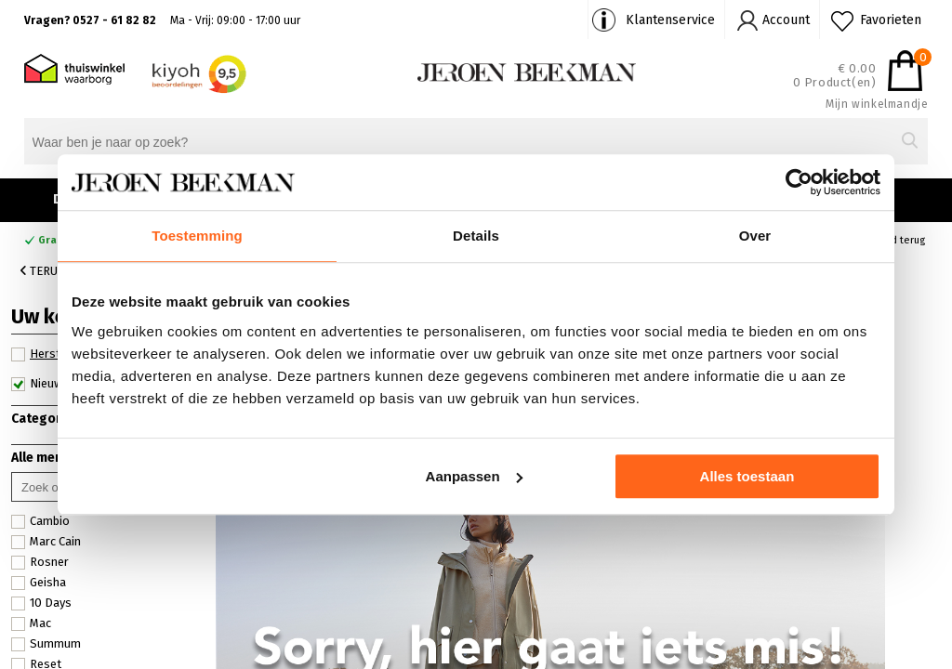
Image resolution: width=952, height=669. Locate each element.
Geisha (38, 582)
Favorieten (890, 20)
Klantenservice (670, 20)
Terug (42, 271)
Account (786, 20)
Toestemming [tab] (197, 235)
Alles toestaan (747, 476)
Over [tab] (755, 235)
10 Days (41, 603)
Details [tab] (476, 235)
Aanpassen (474, 476)
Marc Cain (46, 541)
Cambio (40, 521)
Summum (46, 643)
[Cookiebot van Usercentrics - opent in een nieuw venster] (799, 182)
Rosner (40, 562)
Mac (31, 623)
